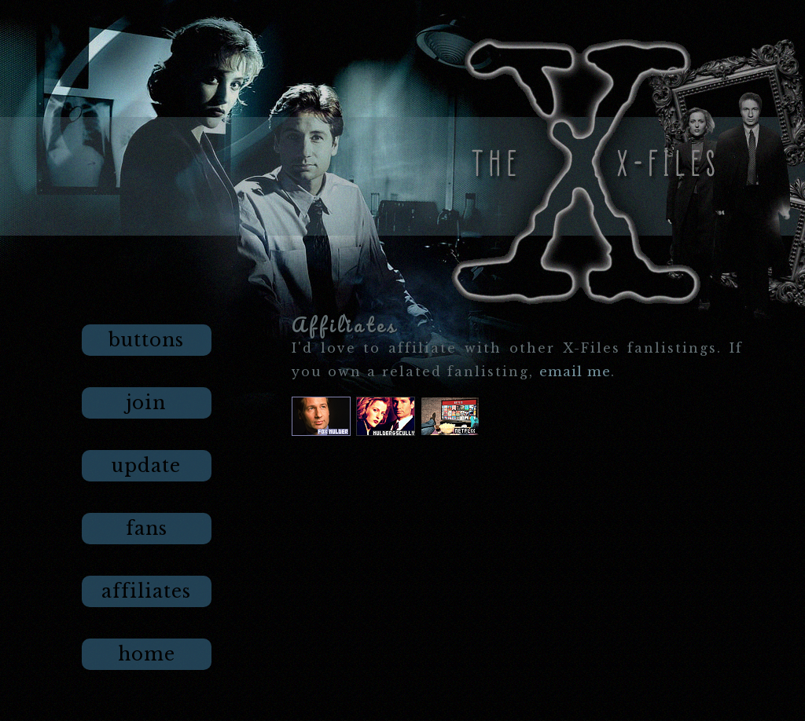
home (146, 654)
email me (575, 372)
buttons (146, 340)
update (146, 466)
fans (146, 529)
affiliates (146, 591)
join (146, 403)
